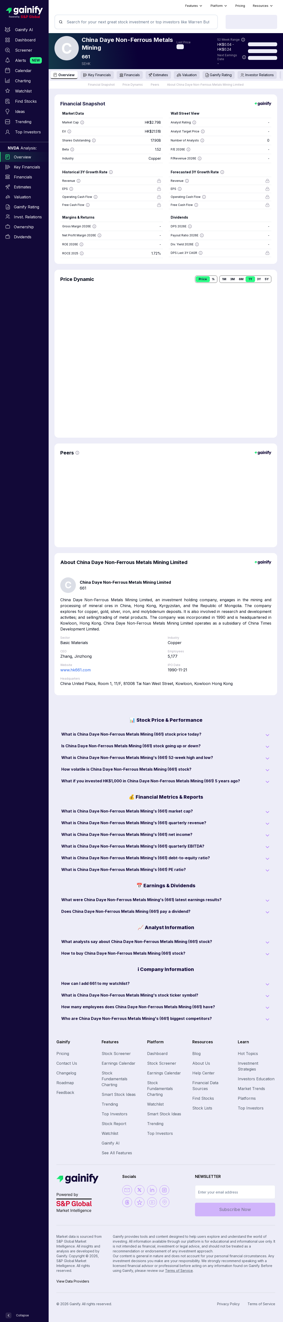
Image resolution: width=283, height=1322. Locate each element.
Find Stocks (203, 1098)
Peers (155, 84)
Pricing (240, 6)
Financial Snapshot (101, 84)
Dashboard (157, 1053)
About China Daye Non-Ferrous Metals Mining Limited (205, 84)
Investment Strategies (248, 1066)
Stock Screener (116, 1053)
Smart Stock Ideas (119, 1094)
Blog (196, 1053)
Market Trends (251, 1088)
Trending (110, 1104)
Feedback (65, 1092)
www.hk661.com (75, 669)
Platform (219, 6)
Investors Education (256, 1078)
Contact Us (66, 1063)
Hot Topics (248, 1053)
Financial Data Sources (205, 1085)
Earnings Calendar (118, 1063)
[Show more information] (243, 40)
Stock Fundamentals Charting (114, 1079)
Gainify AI (111, 1143)
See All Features (117, 1152)
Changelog (66, 1073)
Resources (263, 6)
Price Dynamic (133, 84)
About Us (201, 1063)
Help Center (203, 1073)
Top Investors (114, 1113)
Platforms (247, 1098)
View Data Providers (72, 1281)
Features (194, 6)
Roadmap (65, 1082)
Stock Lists (202, 1108)
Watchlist (110, 1133)
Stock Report (114, 1123)
